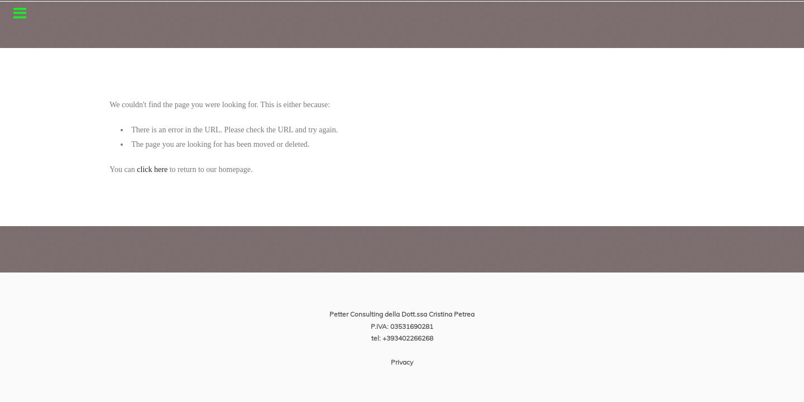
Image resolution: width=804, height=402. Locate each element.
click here (152, 169)
